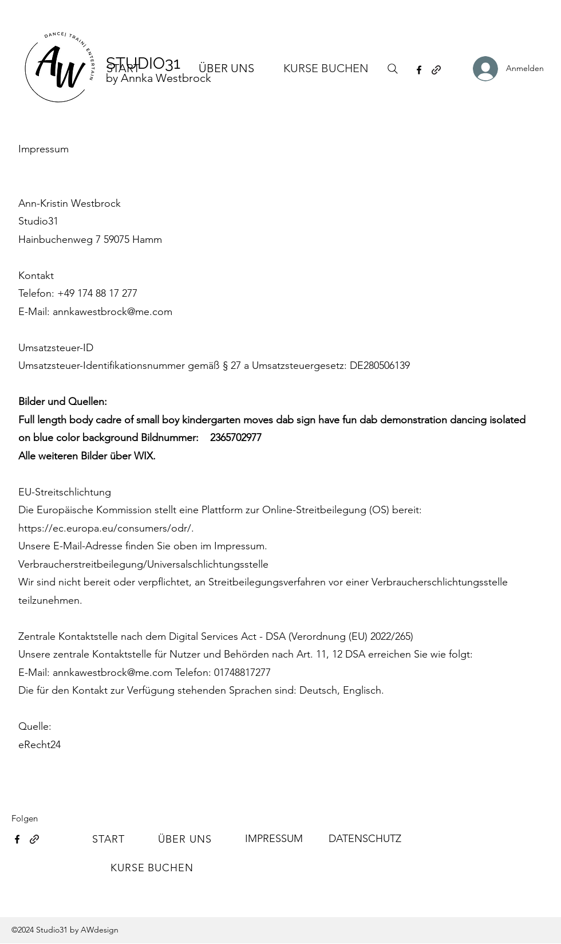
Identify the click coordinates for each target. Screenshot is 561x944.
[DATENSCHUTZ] (364, 839)
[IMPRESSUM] (273, 839)
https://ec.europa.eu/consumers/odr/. (106, 528)
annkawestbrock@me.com (112, 311)
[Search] (393, 69)
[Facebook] (419, 70)
